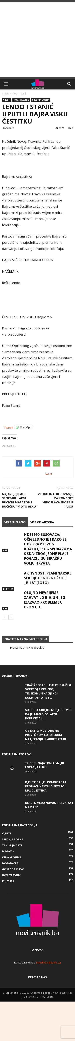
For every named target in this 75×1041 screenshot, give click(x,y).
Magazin (8, 891)
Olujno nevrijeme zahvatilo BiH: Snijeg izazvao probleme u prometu (44, 639)
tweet (48, 513)
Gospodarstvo (13, 908)
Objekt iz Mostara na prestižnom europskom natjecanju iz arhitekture (46, 774)
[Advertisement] (37, 39)
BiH (5, 583)
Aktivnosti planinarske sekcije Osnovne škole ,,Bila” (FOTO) (47, 617)
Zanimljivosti (12, 885)
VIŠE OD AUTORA (42, 562)
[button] (69, 84)
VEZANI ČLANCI (15, 562)
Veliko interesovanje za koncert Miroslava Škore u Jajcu (55, 539)
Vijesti (5, 93)
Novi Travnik (19, 93)
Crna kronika (11, 897)
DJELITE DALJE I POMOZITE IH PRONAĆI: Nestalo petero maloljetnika (45, 826)
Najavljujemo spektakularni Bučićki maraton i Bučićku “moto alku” (19, 539)
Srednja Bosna (40, 99)
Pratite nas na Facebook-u (25, 678)
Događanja (10, 902)
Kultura (8, 622)
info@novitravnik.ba (48, 1002)
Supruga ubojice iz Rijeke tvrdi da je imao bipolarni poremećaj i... (48, 753)
